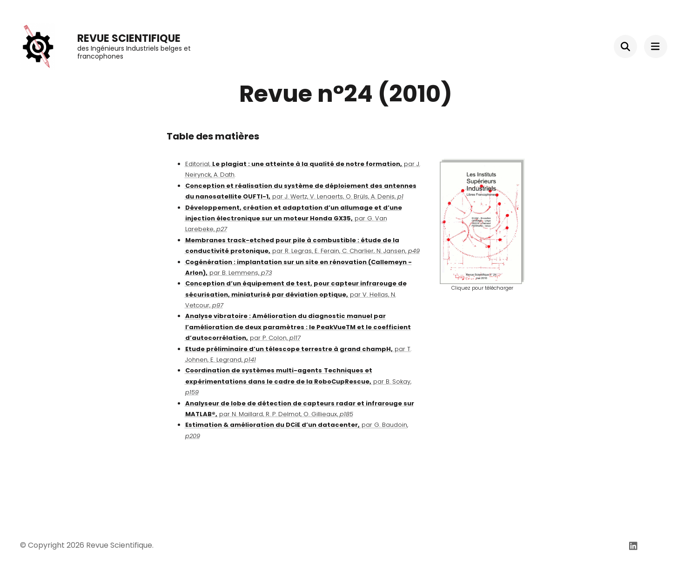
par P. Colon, (298, 327)
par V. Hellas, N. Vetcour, (296, 294)
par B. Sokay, (298, 381)
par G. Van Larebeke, (293, 218)
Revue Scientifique (129, 38)
